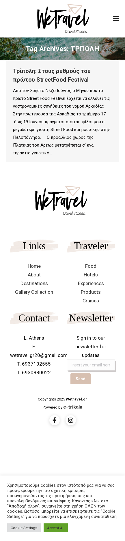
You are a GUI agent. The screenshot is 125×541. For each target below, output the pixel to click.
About (34, 275)
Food (90, 266)
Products (91, 292)
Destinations (34, 283)
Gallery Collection (34, 292)
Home (34, 266)
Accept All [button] (55, 528)
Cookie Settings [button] (24, 528)
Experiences (91, 283)
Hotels (91, 275)
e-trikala (72, 407)
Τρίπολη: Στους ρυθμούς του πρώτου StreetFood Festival (52, 75)
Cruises (91, 301)
